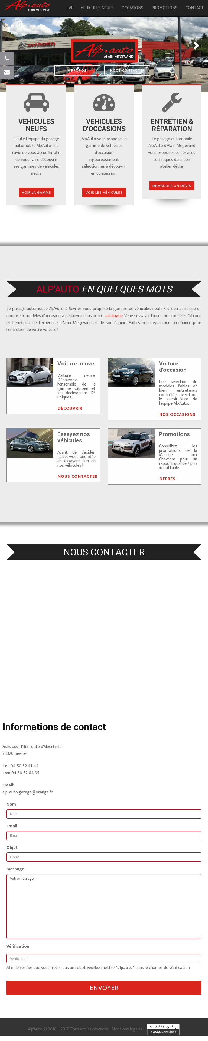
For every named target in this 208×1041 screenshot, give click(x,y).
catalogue (114, 315)
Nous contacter (127, 70)
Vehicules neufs (97, 8)
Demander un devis (171, 186)
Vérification (17, 946)
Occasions (132, 8)
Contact (195, 8)
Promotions (164, 8)
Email (11, 826)
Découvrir (70, 408)
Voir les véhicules (104, 192)
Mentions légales (127, 1029)
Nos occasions (177, 414)
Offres (167, 479)
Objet (12, 847)
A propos (77, 70)
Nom (11, 804)
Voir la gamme (36, 192)
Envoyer (104, 987)
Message (15, 869)
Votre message (104, 906)
